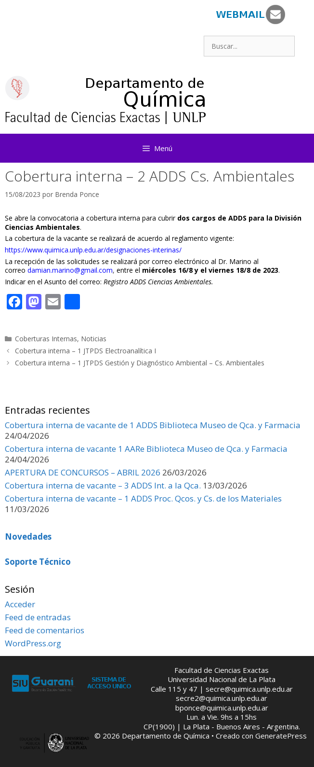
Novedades (28, 536)
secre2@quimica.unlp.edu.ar (221, 698)
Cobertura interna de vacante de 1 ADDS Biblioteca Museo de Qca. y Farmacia (153, 425)
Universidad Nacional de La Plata (221, 679)
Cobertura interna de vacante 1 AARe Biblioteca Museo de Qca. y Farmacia (146, 448)
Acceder (20, 604)
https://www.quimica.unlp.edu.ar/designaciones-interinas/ (93, 249)
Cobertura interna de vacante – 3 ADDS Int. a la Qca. (103, 485)
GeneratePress (281, 735)
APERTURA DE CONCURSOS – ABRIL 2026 (82, 472)
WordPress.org (33, 643)
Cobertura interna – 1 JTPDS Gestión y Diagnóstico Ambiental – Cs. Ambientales (139, 362)
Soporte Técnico (38, 561)
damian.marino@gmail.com (70, 270)
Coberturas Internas (46, 338)
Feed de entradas (38, 617)
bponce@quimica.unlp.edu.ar (221, 707)
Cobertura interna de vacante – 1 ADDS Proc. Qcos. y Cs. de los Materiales (143, 498)
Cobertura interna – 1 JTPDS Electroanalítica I (85, 350)
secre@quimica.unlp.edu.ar (249, 689)
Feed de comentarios (44, 630)
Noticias (93, 338)
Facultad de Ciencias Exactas (221, 670)
